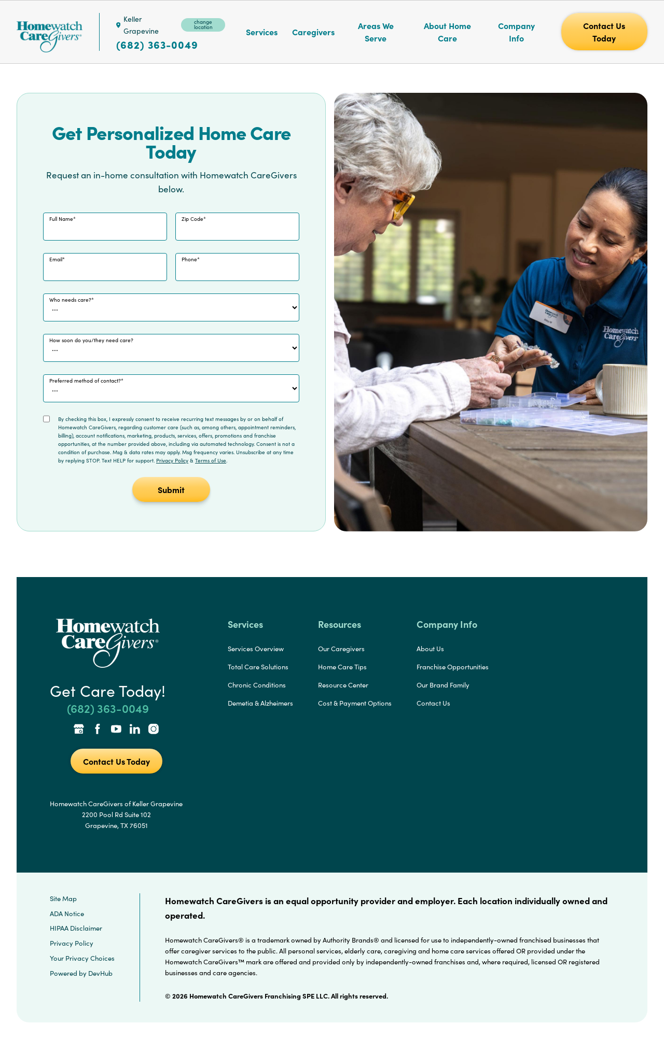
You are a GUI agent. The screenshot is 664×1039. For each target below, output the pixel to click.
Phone (189, 259)
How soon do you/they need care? (91, 340)
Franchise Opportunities (453, 666)
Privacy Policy (172, 460)
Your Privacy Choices (82, 958)
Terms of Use (210, 460)
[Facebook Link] (97, 730)
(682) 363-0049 (157, 44)
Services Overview (256, 648)
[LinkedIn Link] (135, 730)
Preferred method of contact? (85, 380)
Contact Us (433, 703)
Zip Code (192, 218)
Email (55, 259)
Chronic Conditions (257, 685)
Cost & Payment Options (355, 703)
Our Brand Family (443, 685)
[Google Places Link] (79, 730)
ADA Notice (67, 913)
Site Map (63, 898)
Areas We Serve (376, 32)
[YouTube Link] (116, 730)
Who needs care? (70, 299)
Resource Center (343, 685)
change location (203, 24)
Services (262, 31)
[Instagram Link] (153, 730)
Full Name (61, 218)
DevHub (100, 973)
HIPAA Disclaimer (76, 928)
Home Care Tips (342, 666)
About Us (430, 648)
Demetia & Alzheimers (260, 703)
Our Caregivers (341, 648)
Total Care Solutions (258, 666)
